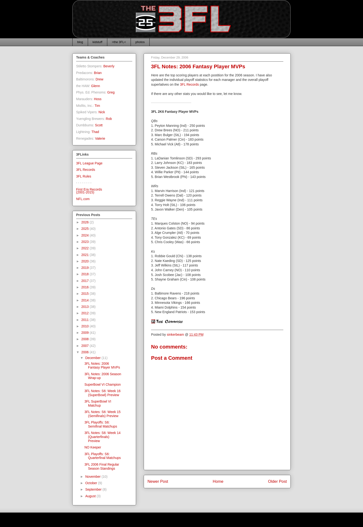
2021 (85, 255)
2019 (85, 268)
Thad (95, 132)
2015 (85, 294)
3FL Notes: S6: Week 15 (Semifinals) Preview (102, 414)
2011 (85, 320)
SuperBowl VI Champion (102, 384)
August (90, 496)
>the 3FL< (119, 42)
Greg (111, 92)
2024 (85, 235)
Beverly (108, 66)
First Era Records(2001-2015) (89, 190)
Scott (99, 125)
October (91, 483)
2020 (85, 261)
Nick (101, 112)
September (93, 489)
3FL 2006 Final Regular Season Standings (101, 466)
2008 (85, 339)
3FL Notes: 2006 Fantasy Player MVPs (102, 365)
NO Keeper (92, 447)
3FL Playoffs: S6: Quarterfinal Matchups (102, 456)
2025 (85, 229)
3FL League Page (89, 163)
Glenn (95, 86)
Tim (97, 106)
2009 (85, 333)
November (93, 476)
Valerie (100, 138)
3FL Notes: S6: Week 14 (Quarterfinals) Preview (102, 437)
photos (140, 42)
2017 (85, 281)
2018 (85, 274)
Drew (99, 79)
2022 (85, 248)
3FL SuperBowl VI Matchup (97, 403)
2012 (85, 313)
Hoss (98, 99)
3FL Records (189, 84)
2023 (85, 242)
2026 (85, 222)
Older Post (277, 481)
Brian (98, 73)
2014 (85, 300)
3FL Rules (83, 176)
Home (218, 481)
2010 (85, 326)
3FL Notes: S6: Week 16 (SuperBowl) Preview (102, 393)
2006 (85, 352)
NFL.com (83, 199)
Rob (109, 119)
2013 (85, 307)
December (93, 358)
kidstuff (97, 42)
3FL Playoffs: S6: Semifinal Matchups (100, 424)
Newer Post (157, 481)
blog (80, 42)
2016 (85, 287)
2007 (85, 346)
